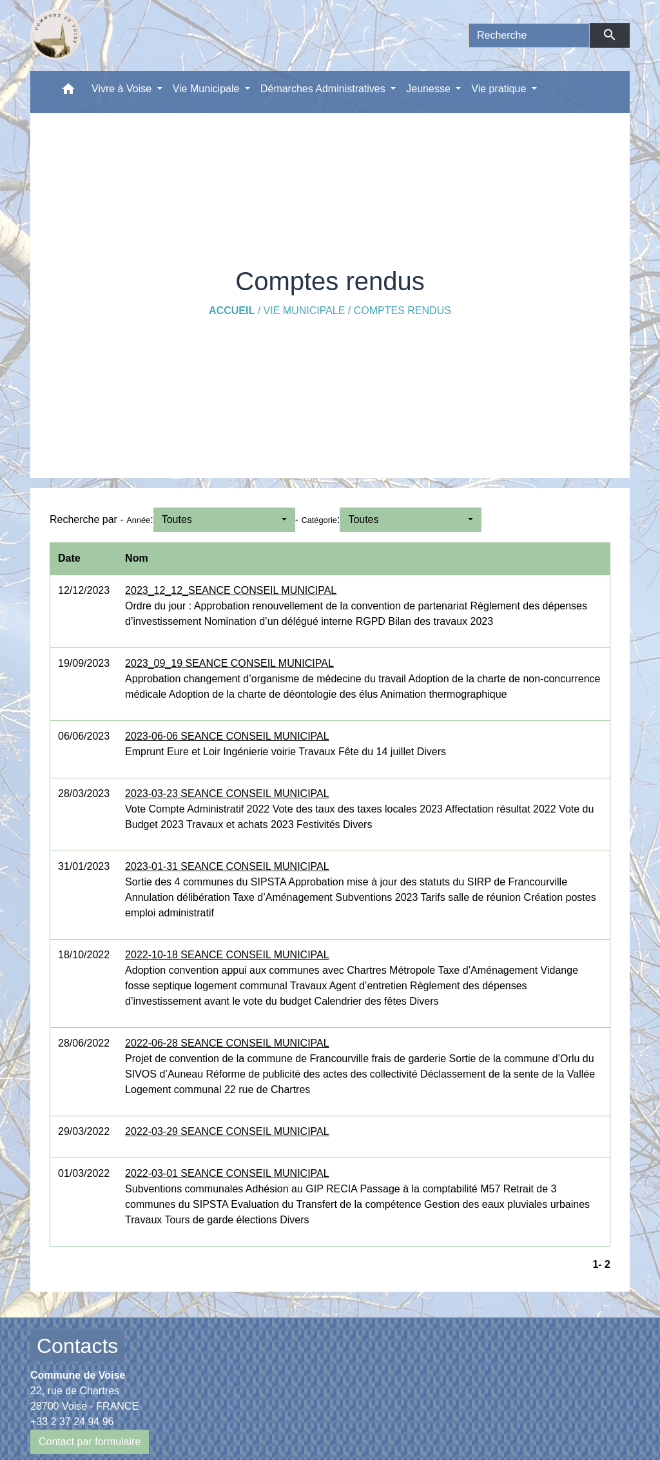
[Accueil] (55, 35)
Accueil (232, 310)
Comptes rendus (402, 310)
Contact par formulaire (90, 1441)
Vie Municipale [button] (207, 88)
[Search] (529, 35)
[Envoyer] (610, 35)
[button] (68, 92)
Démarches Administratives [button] (324, 88)
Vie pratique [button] (500, 88)
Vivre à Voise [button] (123, 88)
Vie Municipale (304, 310)
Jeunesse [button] (429, 88)
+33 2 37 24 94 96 (71, 1421)
